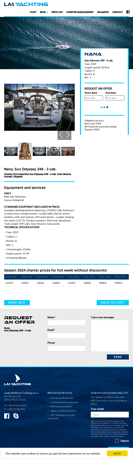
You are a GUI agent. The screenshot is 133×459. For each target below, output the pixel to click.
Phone (51, 342)
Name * (51, 317)
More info (16, 302)
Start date (91, 92)
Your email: (97, 408)
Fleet (33, 12)
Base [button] (44, 12)
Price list (57, 12)
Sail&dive (103, 12)
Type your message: (102, 317)
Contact (117, 12)
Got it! (117, 453)
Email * (51, 329)
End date (111, 92)
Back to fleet (113, 302)
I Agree (122, 441)
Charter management (80, 12)
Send (118, 356)
